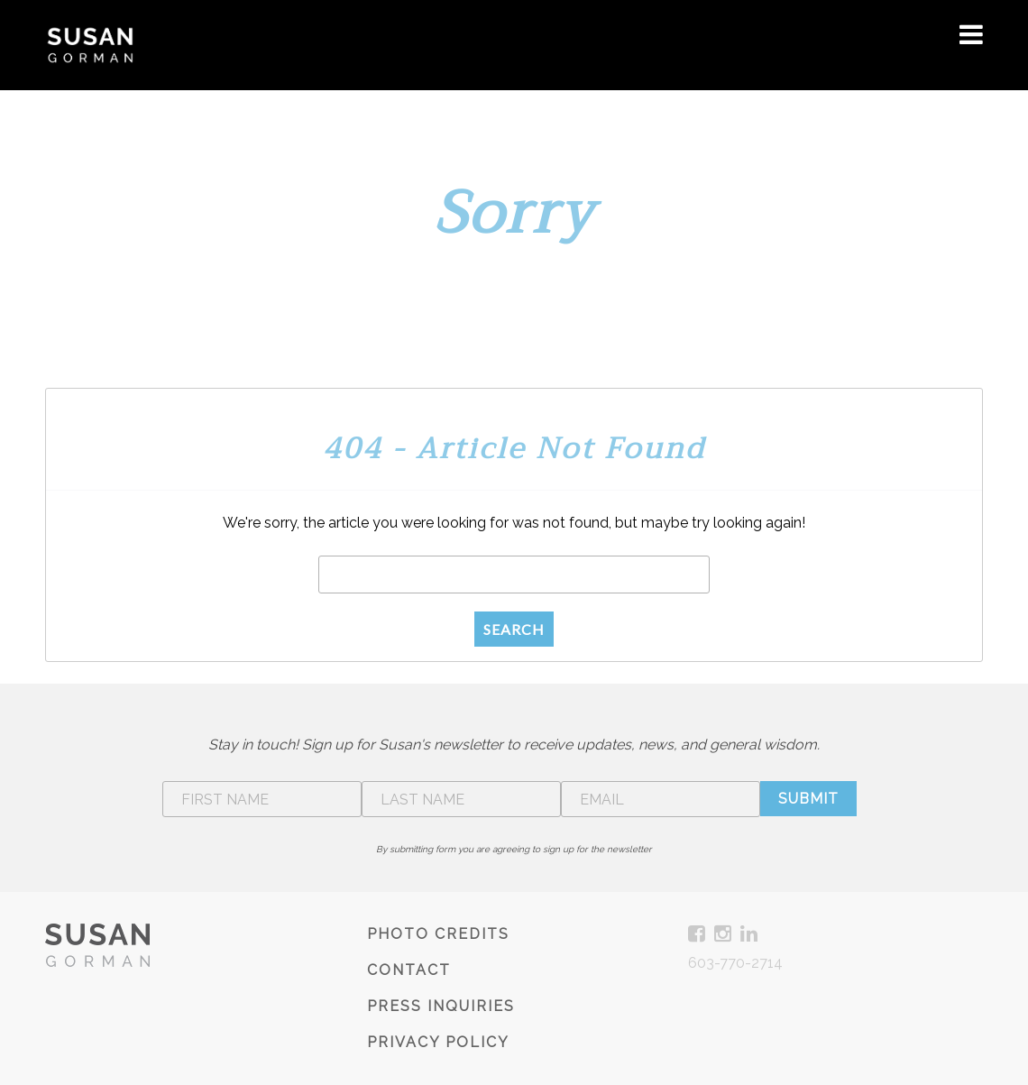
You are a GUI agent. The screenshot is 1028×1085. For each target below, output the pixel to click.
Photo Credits (438, 933)
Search (514, 629)
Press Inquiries (441, 1006)
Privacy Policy (438, 1042)
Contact (409, 970)
